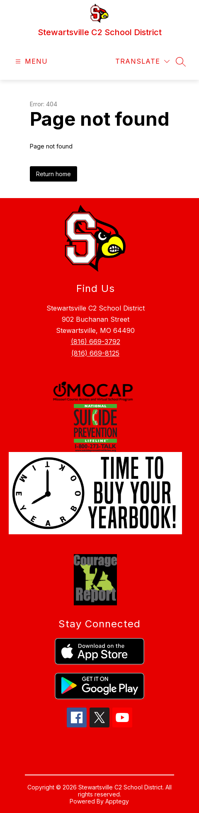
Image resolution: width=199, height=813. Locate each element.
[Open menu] (30, 61)
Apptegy (117, 801)
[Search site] (181, 62)
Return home (53, 173)
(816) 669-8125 (95, 353)
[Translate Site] (142, 61)
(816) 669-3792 (95, 341)
